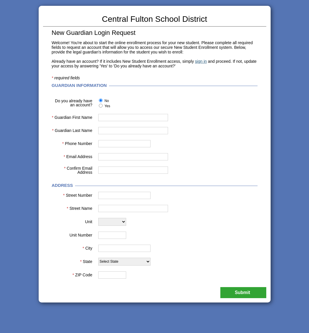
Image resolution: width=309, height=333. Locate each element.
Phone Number (77, 144)
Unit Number (80, 235)
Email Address (78, 157)
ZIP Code (82, 275)
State (86, 261)
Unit (88, 222)
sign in (201, 61)
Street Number (77, 195)
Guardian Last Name (72, 130)
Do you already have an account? (73, 103)
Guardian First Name (72, 117)
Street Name (79, 208)
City (87, 248)
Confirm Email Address (78, 170)
